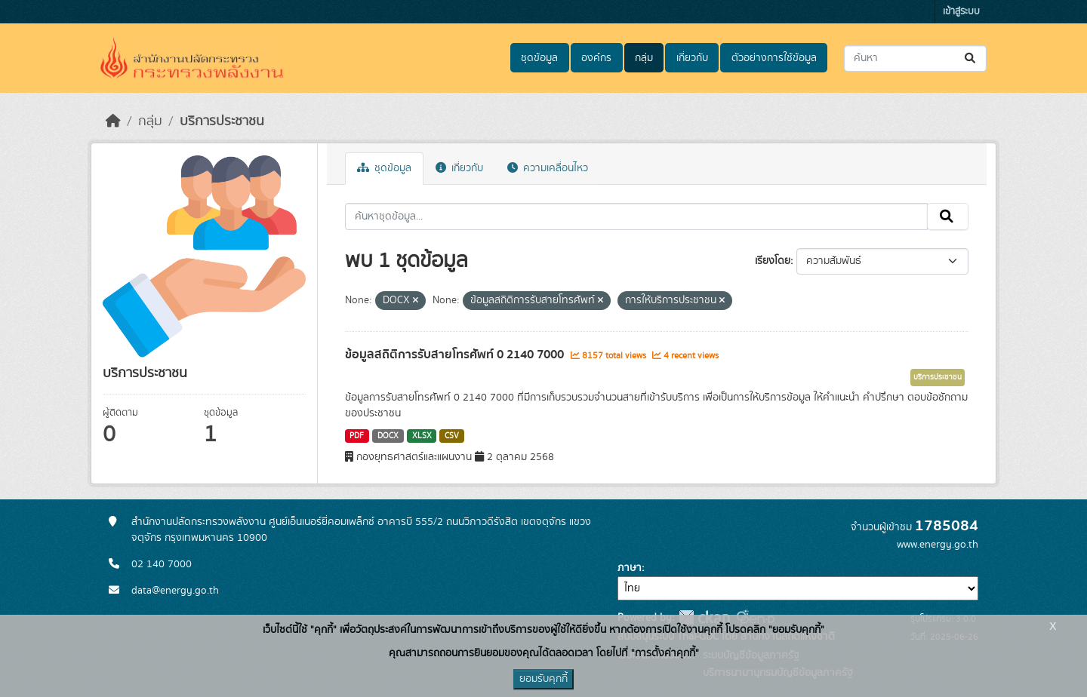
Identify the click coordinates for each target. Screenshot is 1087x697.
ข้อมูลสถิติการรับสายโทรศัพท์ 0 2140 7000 (456, 354)
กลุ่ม (644, 58)
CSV (452, 436)
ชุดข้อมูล (539, 58)
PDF (357, 436)
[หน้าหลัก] (113, 121)
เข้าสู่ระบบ (961, 12)
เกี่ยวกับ (692, 58)
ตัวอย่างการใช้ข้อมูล (774, 58)
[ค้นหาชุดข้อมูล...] (915, 58)
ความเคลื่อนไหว (547, 168)
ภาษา (629, 568)
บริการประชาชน (222, 121)
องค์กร (596, 58)
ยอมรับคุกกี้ (543, 678)
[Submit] (971, 58)
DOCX (388, 436)
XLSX (422, 436)
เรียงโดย (772, 261)
